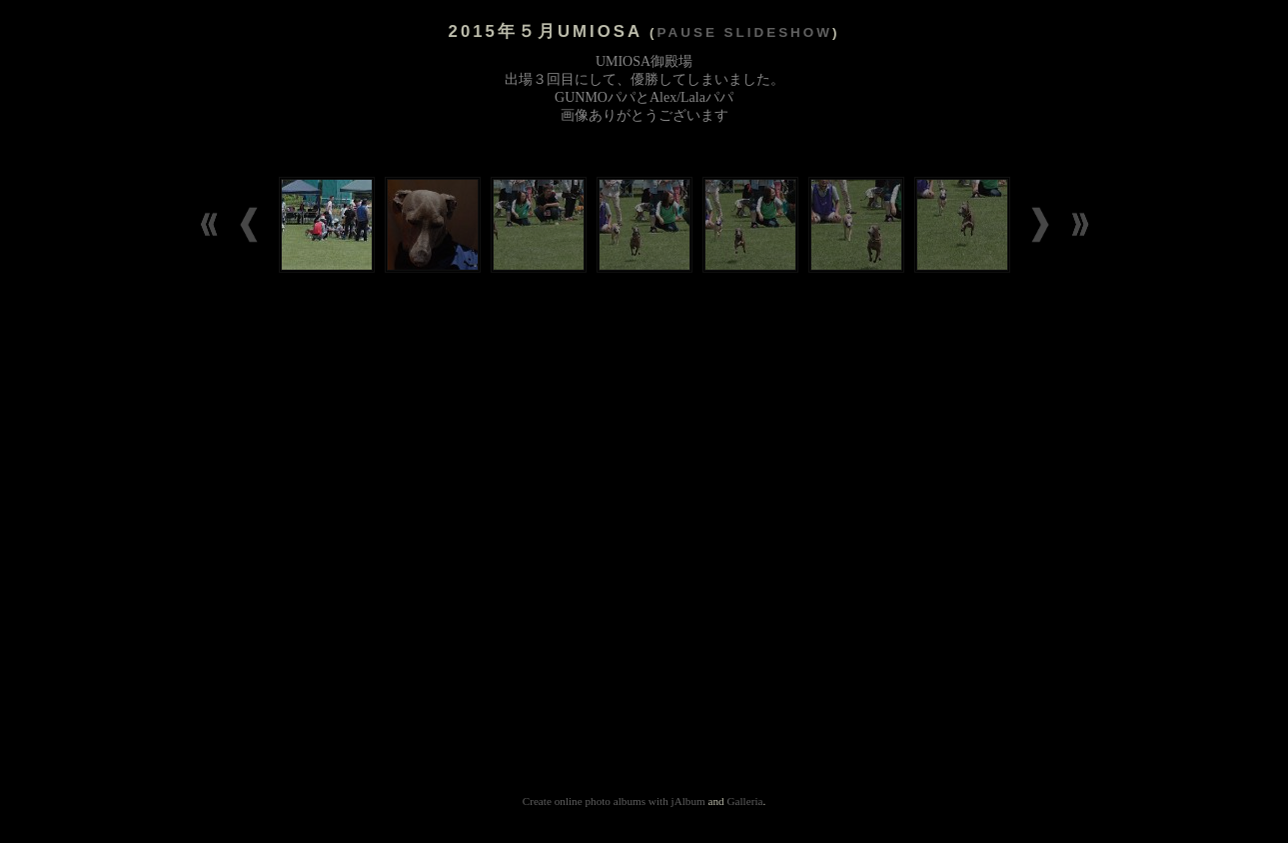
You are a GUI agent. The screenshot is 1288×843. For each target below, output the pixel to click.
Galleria (744, 801)
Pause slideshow (744, 32)
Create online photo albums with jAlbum (614, 801)
